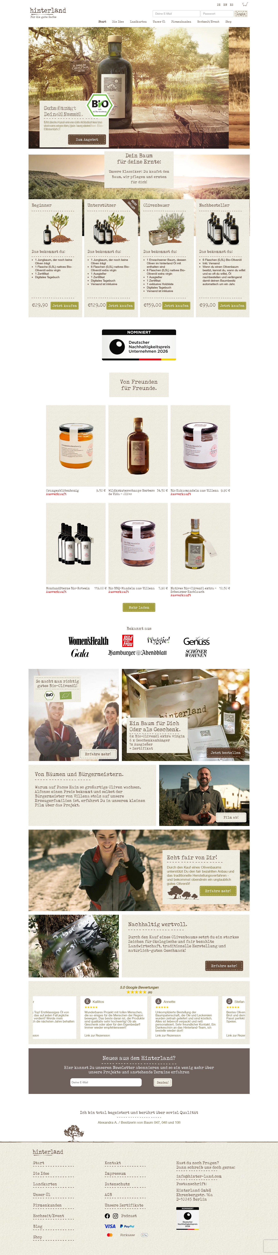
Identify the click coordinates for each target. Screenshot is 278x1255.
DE (219, 4)
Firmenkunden (181, 21)
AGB (108, 1194)
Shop (228, 21)
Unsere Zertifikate (124, 1205)
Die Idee (118, 21)
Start (102, 21)
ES (231, 4)
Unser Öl (159, 21)
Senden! (163, 1082)
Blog (37, 1226)
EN (225, 4)
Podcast (129, 1215)
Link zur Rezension (102, 1035)
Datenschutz (117, 1184)
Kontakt (113, 1163)
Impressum (115, 1173)
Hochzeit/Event (208, 21)
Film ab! (231, 817)
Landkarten (138, 21)
